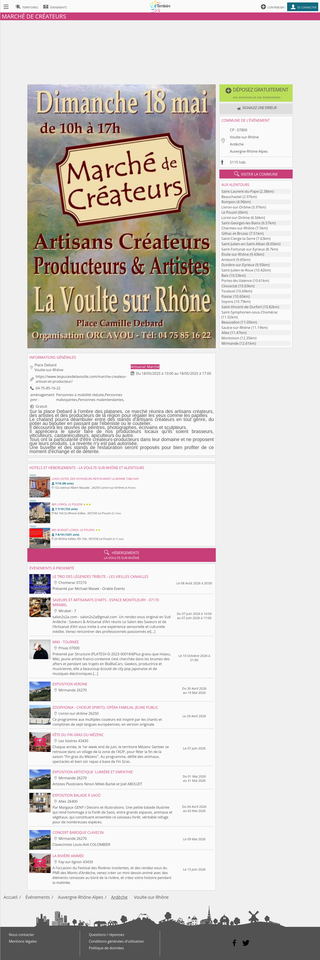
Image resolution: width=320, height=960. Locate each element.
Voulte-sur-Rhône (244, 137)
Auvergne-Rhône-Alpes (249, 151)
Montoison (230, 338)
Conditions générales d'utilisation (116, 941)
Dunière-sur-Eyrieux (237, 264)
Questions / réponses (106, 934)
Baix (224, 275)
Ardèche (237, 144)
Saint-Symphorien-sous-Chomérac (249, 312)
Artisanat (138, 366)
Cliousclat (229, 286)
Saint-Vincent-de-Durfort (241, 306)
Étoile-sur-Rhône (235, 254)
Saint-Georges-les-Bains (240, 223)
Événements (38, 897)
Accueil (11, 897)
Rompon (228, 201)
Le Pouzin (229, 212)
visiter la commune (256, 174)
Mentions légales (23, 941)
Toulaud (228, 291)
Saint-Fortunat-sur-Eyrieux (243, 249)
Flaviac (226, 296)
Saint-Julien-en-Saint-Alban (243, 243)
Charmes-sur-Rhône (237, 228)
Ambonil (228, 259)
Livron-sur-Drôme (236, 207)
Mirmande (229, 343)
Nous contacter (21, 934)
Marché (153, 366)
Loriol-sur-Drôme (235, 217)
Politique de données (106, 948)
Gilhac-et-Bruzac (234, 233)
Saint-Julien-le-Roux (237, 270)
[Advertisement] (160, 51)
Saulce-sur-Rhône (235, 327)
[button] (256, 93)
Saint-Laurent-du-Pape (240, 191)
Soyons (227, 301)
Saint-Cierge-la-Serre (238, 238)
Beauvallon (230, 322)
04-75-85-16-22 (48, 388)
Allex (225, 332)
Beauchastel (231, 196)
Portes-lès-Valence (236, 280)
